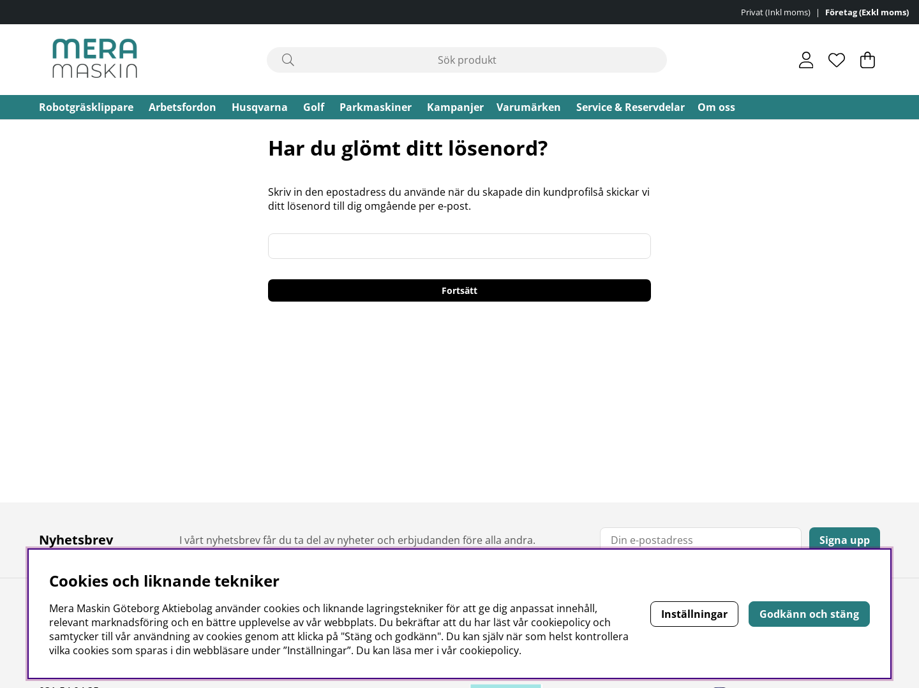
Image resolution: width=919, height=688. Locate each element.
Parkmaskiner (376, 107)
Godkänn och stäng (809, 614)
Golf (313, 107)
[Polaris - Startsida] (95, 59)
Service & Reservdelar (630, 107)
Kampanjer (455, 107)
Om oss (716, 107)
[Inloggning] (806, 60)
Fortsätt (459, 290)
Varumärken (529, 107)
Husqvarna (260, 107)
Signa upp (844, 540)
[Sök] (467, 60)
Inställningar (694, 614)
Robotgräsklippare (86, 107)
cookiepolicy (489, 650)
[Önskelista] (836, 60)
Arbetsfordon (182, 107)
